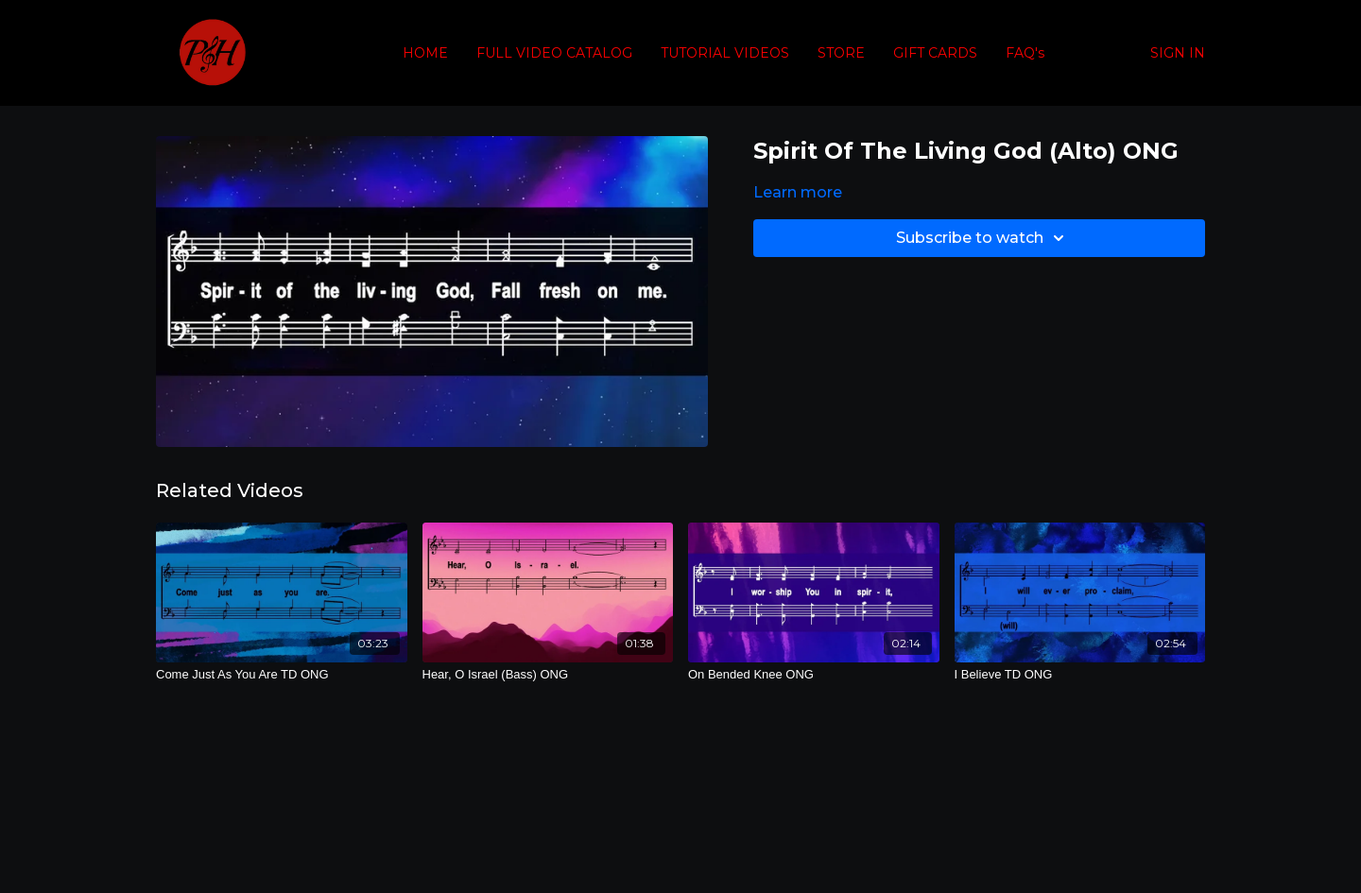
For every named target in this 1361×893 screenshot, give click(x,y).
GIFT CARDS (935, 52)
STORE (841, 52)
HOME (425, 52)
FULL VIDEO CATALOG (554, 52)
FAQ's (1025, 52)
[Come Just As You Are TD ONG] (281, 674)
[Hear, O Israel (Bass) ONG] (548, 674)
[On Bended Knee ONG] (813, 674)
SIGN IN (1177, 52)
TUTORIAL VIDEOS (725, 52)
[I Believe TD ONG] (1080, 674)
